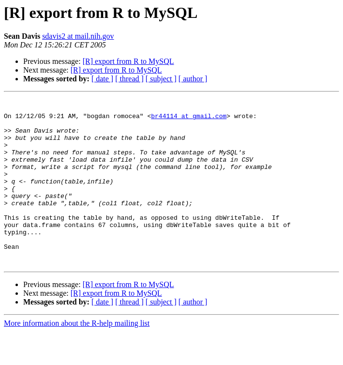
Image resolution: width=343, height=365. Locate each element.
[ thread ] (129, 79)
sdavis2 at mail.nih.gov (78, 36)
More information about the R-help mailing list (76, 356)
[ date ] (102, 79)
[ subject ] (161, 79)
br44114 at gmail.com (188, 120)
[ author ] (193, 79)
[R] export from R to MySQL (128, 61)
